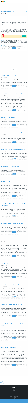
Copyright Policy (14, 389)
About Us (14, 384)
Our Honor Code (14, 392)
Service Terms (14, 394)
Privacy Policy (14, 393)
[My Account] (27, 1)
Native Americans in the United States (5, 372)
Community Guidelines (14, 390)
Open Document (14, 401)
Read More (14, 79)
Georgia (1, 375)
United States (13, 33)
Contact (14, 385)
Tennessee (1, 374)
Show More (14, 41)
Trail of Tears (2, 376)
